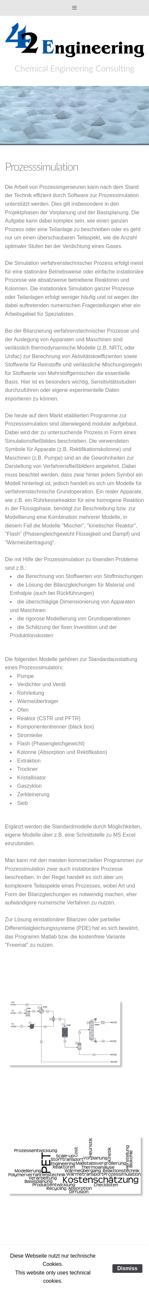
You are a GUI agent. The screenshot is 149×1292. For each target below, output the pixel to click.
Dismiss (127, 1268)
